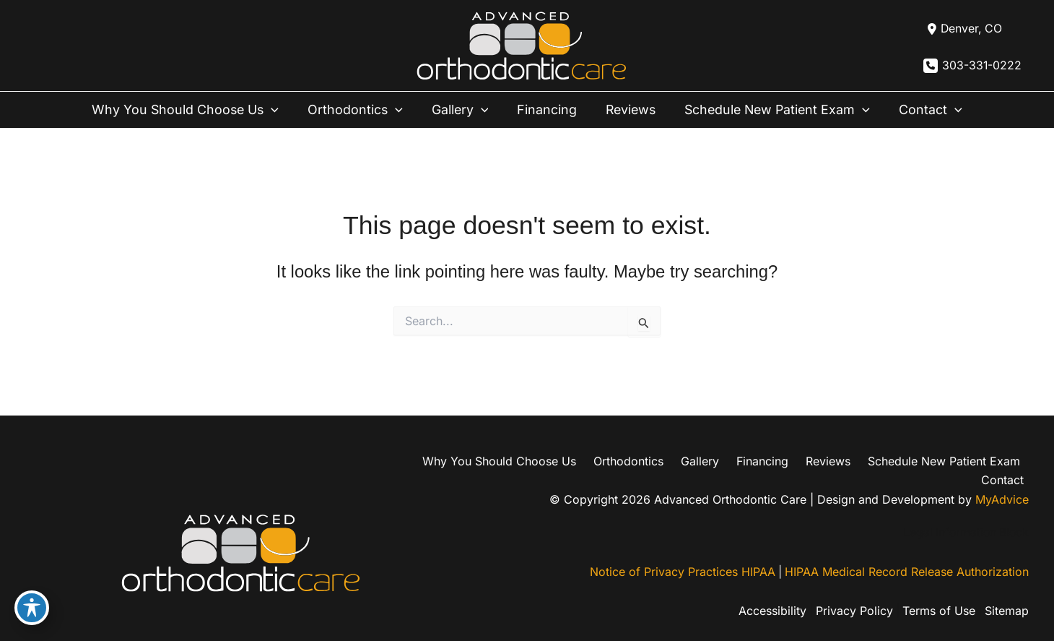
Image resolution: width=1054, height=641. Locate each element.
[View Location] (963, 29)
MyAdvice (1002, 483)
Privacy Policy (851, 595)
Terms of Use (937, 595)
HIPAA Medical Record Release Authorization (907, 555)
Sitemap (1007, 595)
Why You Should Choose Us (189, 110)
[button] (276, 110)
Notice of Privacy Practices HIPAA (681, 555)
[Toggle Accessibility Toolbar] (31, 609)
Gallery (460, 110)
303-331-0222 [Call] (981, 66)
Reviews (627, 109)
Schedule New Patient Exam (775, 110)
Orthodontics (358, 110)
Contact (928, 110)
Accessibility (768, 595)
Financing (545, 109)
